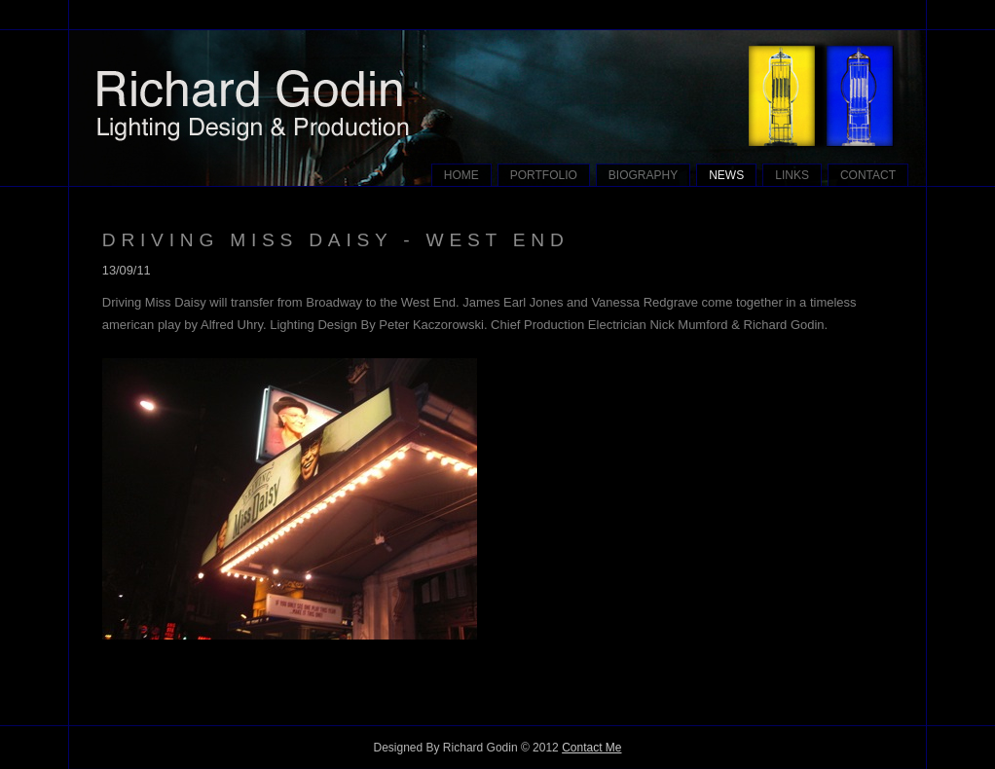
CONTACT (868, 175)
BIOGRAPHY (643, 175)
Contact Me (591, 747)
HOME (461, 175)
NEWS (726, 175)
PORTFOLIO (543, 175)
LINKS (792, 175)
